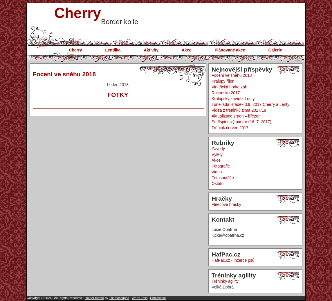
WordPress (139, 298)
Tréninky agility (225, 281)
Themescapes (119, 298)
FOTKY (117, 94)
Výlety (217, 154)
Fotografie (221, 166)
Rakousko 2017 (226, 92)
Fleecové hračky (226, 204)
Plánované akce (229, 50)
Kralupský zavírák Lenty (233, 98)
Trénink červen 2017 (230, 127)
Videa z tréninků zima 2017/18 (239, 110)
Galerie (275, 50)
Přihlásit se (158, 298)
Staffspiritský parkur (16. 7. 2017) (241, 122)
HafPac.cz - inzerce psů (233, 260)
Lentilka (113, 50)
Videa (217, 172)
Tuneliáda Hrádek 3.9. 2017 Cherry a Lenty (250, 104)
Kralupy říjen (223, 81)
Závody (218, 148)
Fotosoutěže (223, 177)
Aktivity (151, 50)
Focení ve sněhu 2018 (64, 74)
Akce (186, 50)
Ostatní (218, 183)
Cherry (77, 13)
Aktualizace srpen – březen (236, 116)
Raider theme (94, 298)
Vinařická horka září (229, 87)
